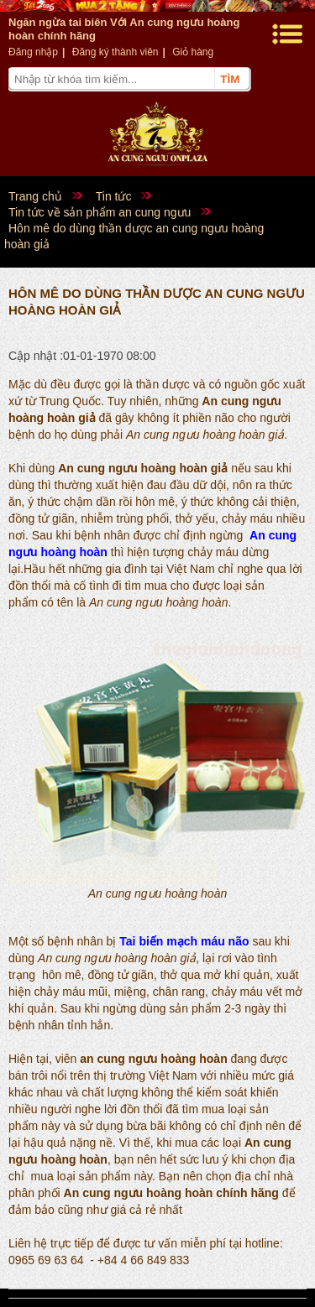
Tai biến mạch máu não (184, 941)
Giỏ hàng (192, 52)
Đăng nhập (33, 52)
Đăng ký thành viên (115, 52)
